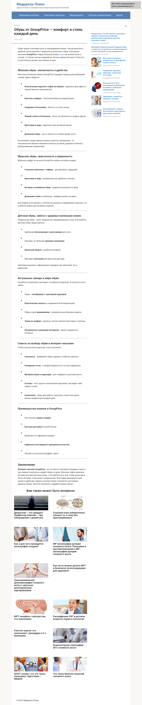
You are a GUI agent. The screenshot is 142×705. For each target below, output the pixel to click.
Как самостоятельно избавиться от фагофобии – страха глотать (115, 60)
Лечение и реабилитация (99, 15)
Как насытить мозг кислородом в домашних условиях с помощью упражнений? (114, 86)
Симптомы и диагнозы (54, 15)
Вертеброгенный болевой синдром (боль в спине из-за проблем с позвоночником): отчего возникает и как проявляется (109, 49)
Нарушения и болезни (29, 15)
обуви (62, 54)
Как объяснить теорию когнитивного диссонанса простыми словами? (114, 111)
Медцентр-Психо (30, 4)
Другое (119, 15)
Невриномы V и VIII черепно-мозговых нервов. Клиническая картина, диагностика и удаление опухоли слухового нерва (108, 37)
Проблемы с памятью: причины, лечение (113, 97)
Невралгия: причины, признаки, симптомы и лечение (112, 73)
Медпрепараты (77, 15)
